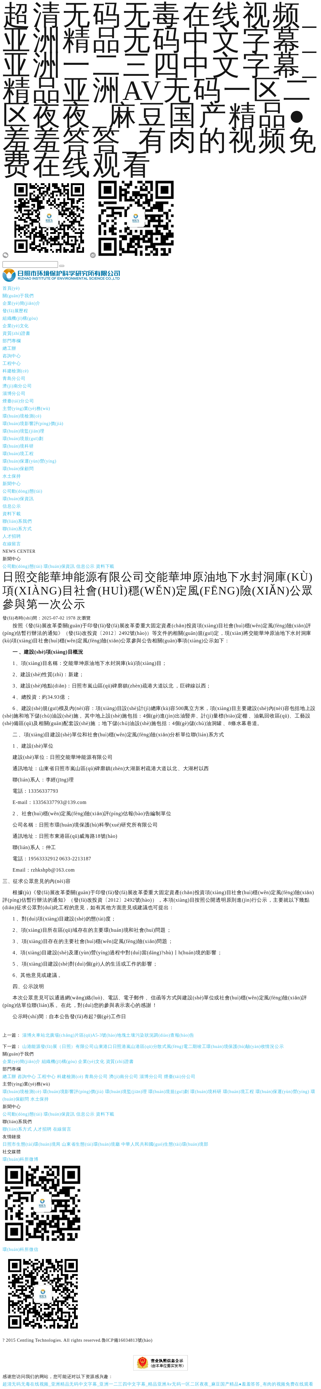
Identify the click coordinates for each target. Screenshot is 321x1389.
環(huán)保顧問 (18, 467)
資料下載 (12, 512)
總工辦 (9, 347)
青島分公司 (14, 377)
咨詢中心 (12, 354)
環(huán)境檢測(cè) (22, 414)
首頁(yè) (11, 286)
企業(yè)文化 (16, 324)
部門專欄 (12, 339)
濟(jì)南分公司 (17, 384)
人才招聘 (12, 534)
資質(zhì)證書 (16, 331)
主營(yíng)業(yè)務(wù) (26, 407)
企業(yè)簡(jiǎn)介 (21, 301)
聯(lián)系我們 (17, 519)
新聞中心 (12, 482)
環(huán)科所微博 (20, 1157)
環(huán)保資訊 (18, 497)
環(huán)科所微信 (20, 1248)
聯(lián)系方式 (17, 527)
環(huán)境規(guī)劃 (23, 437)
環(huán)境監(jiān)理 (24, 429)
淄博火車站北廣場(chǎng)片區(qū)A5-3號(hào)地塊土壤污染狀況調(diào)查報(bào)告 (108, 1033)
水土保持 (12, 474)
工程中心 (12, 362)
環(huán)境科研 (18, 444)
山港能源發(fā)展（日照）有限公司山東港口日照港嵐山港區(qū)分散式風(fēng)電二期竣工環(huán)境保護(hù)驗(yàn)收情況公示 (153, 1045)
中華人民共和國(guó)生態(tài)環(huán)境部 (164, 1142)
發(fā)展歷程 (15, 309)
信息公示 (12, 504)
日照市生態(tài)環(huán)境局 (32, 1142)
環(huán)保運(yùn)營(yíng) (29, 459)
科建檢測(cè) (16, 369)
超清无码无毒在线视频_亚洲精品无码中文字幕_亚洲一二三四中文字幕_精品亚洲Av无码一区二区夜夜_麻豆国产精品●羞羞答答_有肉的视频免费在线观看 (158, 1382)
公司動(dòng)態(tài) (22, 489)
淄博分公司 (14, 392)
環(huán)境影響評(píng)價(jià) (33, 422)
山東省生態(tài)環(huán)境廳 (91, 1142)
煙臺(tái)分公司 (18, 399)
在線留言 (12, 542)
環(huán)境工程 (18, 452)
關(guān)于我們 (18, 294)
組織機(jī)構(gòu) (20, 316)
